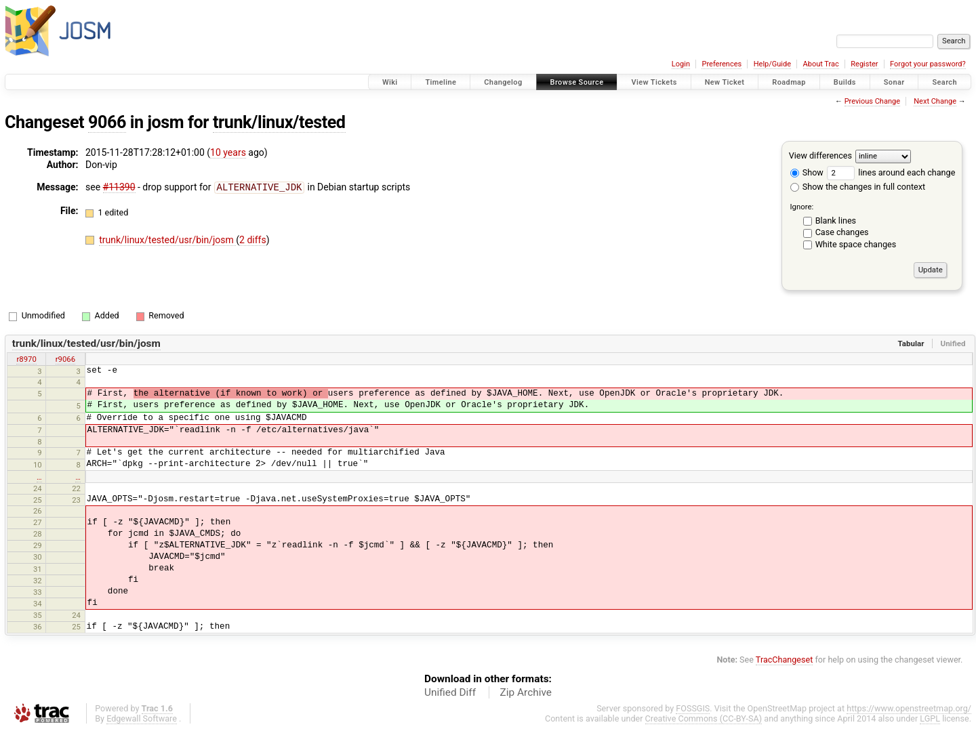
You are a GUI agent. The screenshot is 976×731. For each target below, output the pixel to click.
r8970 (26, 359)
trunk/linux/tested (279, 122)
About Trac (821, 64)
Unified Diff (450, 692)
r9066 (65, 359)
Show (807, 172)
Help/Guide (772, 64)
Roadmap (789, 82)
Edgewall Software (141, 718)
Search (944, 82)
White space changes (856, 244)
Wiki (390, 82)
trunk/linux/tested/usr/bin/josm (167, 239)
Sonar (894, 82)
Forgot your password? (928, 64)
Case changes (842, 232)
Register (864, 64)
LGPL (930, 718)
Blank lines (835, 220)
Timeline (440, 82)
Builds (845, 82)
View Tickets (653, 82)
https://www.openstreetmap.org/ (909, 708)
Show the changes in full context (857, 187)
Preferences (721, 64)
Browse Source (577, 82)
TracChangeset (784, 659)
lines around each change (891, 172)
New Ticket (725, 82)
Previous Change (872, 101)
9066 (107, 122)
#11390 (119, 187)
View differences (820, 155)
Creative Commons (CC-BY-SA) (703, 718)
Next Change (935, 101)
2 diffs (252, 239)
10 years (228, 152)
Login (681, 64)
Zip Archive (526, 692)
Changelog (503, 82)
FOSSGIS (693, 708)
